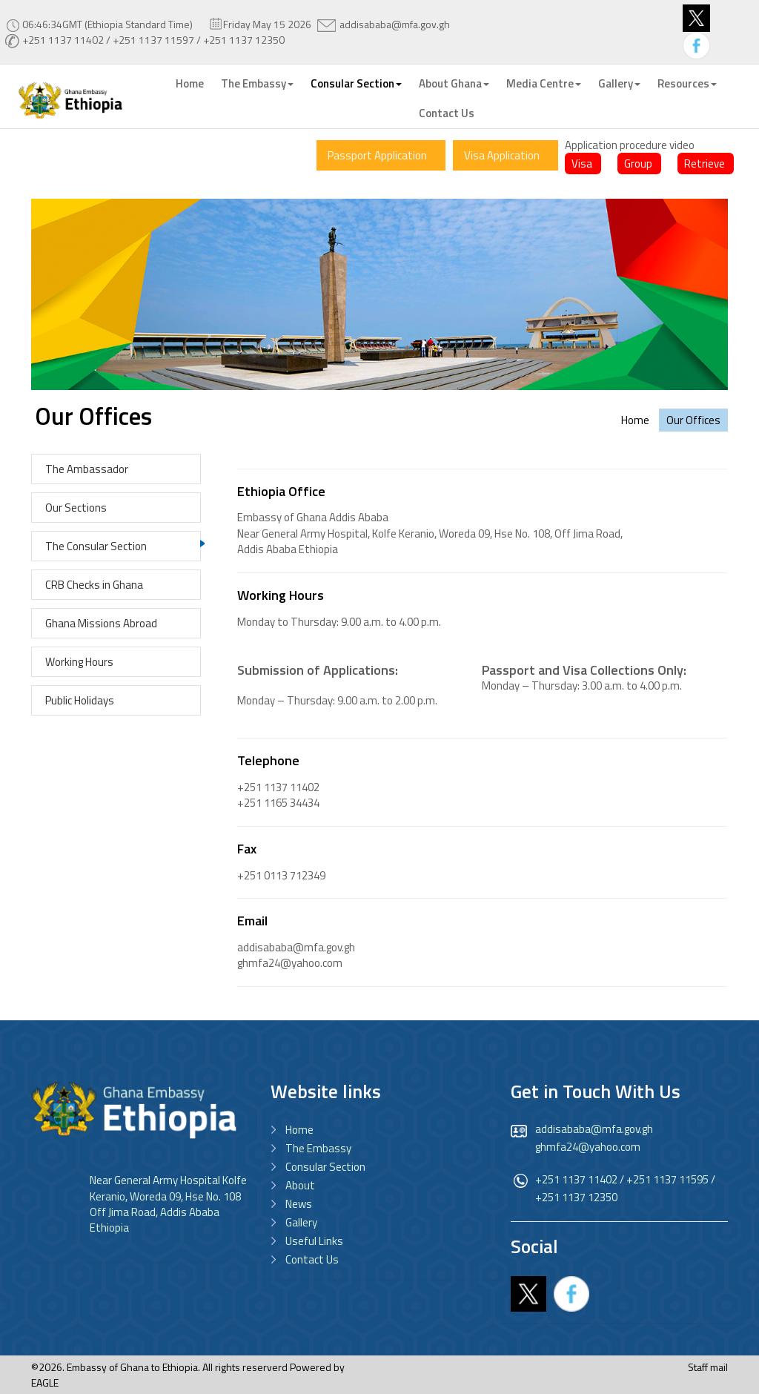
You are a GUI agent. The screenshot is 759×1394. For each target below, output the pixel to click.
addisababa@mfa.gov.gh (394, 24)
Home (190, 83)
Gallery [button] (619, 83)
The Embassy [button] (257, 83)
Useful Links (314, 1240)
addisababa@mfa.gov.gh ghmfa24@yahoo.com (594, 1137)
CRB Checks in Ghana (94, 584)
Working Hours (79, 661)
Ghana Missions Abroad (101, 623)
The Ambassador (86, 469)
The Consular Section (96, 546)
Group (638, 163)
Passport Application (377, 155)
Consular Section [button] (356, 83)
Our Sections (76, 507)
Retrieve (704, 163)
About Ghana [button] (454, 83)
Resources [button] (687, 83)
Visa (581, 163)
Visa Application (502, 155)
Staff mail (708, 1367)
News (298, 1203)
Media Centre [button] (543, 83)
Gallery (301, 1222)
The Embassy (318, 1148)
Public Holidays (79, 700)
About (300, 1185)
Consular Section (325, 1166)
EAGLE (45, 1382)
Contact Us (446, 113)
